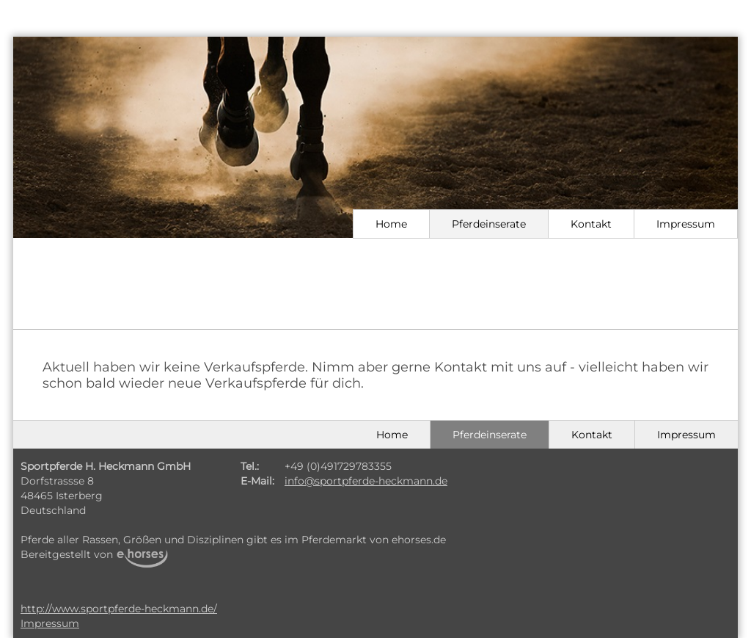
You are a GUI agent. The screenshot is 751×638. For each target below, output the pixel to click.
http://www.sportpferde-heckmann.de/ (119, 608)
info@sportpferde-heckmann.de (366, 480)
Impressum (685, 224)
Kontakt (591, 224)
